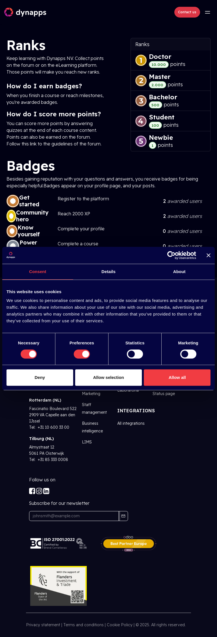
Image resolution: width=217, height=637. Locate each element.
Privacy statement (43, 624)
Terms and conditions (83, 624)
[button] (123, 516)
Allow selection (108, 377)
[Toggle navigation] (207, 12)
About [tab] (179, 271)
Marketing (91, 393)
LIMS (87, 442)
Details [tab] (108, 271)
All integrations (131, 423)
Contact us (187, 12)
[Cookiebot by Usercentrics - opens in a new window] (171, 255)
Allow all (177, 377)
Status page (164, 393)
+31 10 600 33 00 (52, 427)
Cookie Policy (120, 624)
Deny (39, 377)
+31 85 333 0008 (52, 459)
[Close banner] (209, 255)
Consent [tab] (37, 271)
